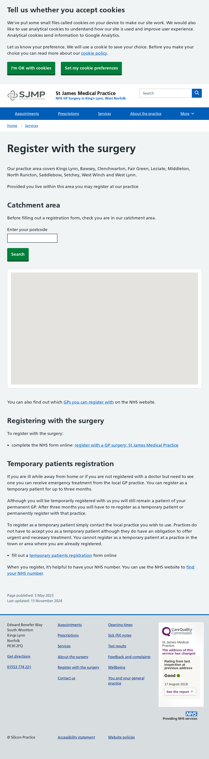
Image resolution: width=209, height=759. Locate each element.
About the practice (145, 113)
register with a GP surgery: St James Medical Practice (126, 445)
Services (104, 113)
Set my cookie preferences (91, 68)
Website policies (121, 737)
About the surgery (73, 657)
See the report (177, 692)
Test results (117, 646)
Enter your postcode (27, 229)
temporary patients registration (60, 555)
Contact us (66, 678)
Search (18, 254)
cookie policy (94, 53)
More (187, 113)
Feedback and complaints (129, 657)
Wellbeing (116, 667)
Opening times (120, 625)
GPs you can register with (89, 402)
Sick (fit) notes (119, 635)
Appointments (27, 113)
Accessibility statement (76, 737)
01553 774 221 (19, 667)
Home (12, 125)
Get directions (18, 656)
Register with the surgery (78, 667)
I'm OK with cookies (31, 68)
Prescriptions (68, 113)
